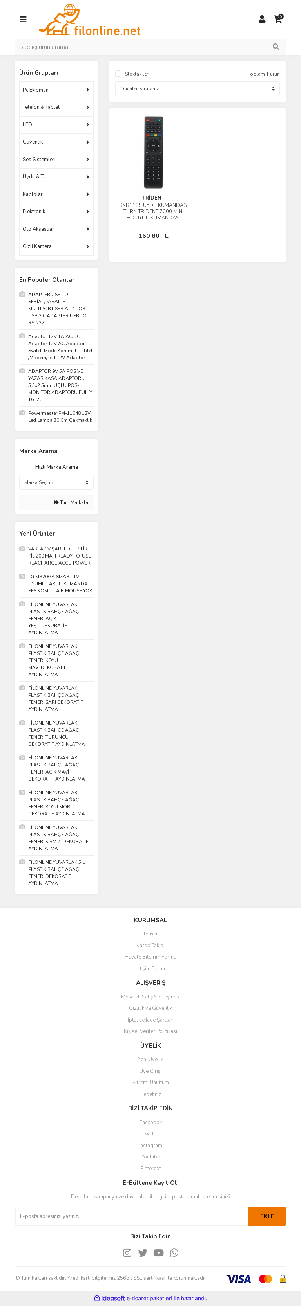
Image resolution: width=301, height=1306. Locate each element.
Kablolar (33, 194)
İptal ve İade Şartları (151, 1020)
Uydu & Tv (34, 176)
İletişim (151, 933)
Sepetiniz (150, 1094)
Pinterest (150, 1168)
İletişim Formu (150, 968)
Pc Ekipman (36, 90)
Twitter (150, 1133)
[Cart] (278, 19)
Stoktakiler (136, 74)
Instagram (150, 1145)
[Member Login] (262, 19)
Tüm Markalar (72, 502)
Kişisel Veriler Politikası (150, 1031)
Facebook (151, 1122)
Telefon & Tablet (41, 107)
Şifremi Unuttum (150, 1082)
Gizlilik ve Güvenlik (150, 1008)
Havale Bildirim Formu (150, 957)
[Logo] (89, 19)
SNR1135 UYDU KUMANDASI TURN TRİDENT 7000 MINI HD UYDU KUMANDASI (153, 211)
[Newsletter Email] (131, 1216)
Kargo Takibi (150, 945)
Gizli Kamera (37, 246)
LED (27, 124)
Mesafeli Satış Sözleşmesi (150, 996)
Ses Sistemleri (39, 159)
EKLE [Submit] (267, 1216)
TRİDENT (153, 197)
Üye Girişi (150, 1071)
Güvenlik (33, 142)
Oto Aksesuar (38, 229)
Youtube (150, 1156)
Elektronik (34, 211)
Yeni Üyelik (150, 1059)
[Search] (150, 47)
